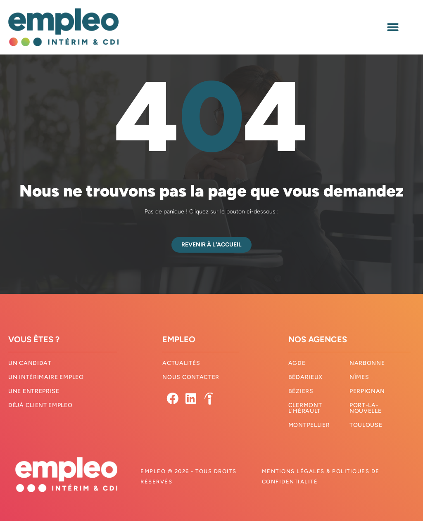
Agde (297, 363)
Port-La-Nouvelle (365, 408)
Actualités (181, 363)
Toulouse (366, 425)
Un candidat (30, 363)
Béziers (301, 391)
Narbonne (367, 363)
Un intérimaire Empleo (46, 377)
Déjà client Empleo (40, 405)
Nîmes (359, 377)
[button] (393, 27)
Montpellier (309, 425)
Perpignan (367, 391)
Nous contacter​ (190, 377)
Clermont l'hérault (305, 408)
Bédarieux (305, 377)
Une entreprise (33, 391)
